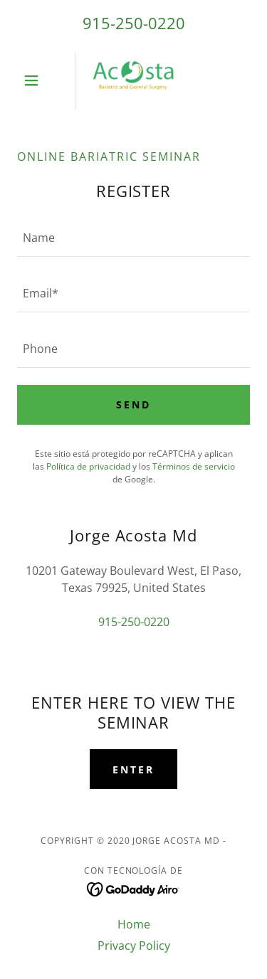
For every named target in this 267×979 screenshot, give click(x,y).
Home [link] (133, 924)
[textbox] (133, 237)
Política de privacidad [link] (88, 466)
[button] (34, 80)
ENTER (133, 769)
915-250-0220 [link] (134, 22)
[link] (134, 80)
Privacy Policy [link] (134, 945)
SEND (133, 404)
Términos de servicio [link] (193, 466)
